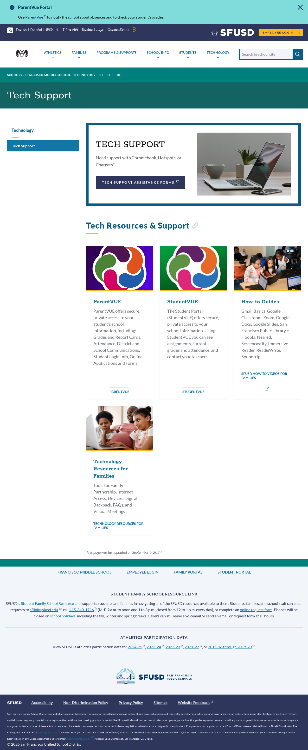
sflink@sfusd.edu (45, 609)
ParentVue (35, 17)
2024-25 (136, 646)
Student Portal (234, 572)
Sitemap (160, 702)
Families (79, 52)
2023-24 (155, 646)
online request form (256, 609)
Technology (218, 52)
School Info (158, 52)
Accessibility (42, 702)
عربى (100, 29)
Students (187, 52)
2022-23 (174, 646)
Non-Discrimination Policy (85, 702)
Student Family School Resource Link (51, 603)
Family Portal (188, 572)
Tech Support (23, 145)
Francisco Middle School (48, 75)
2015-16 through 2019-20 (231, 646)
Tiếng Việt (70, 29)
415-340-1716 (83, 609)
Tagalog (87, 29)
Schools (14, 75)
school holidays (63, 616)
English (21, 29)
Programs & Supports (116, 52)
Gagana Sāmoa (118, 29)
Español (36, 29)
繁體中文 (52, 29)
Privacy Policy (131, 702)
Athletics (52, 52)
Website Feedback (195, 702)
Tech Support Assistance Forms (140, 181)
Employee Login (282, 32)
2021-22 (193, 646)
